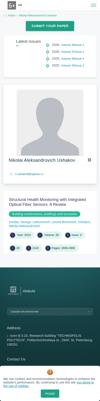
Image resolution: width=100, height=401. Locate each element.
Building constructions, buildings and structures (44, 214)
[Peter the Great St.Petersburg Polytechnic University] (13, 295)
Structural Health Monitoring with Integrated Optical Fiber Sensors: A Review (47, 202)
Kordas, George (20, 222)
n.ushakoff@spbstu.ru (29, 174)
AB (20, 5)
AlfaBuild (29, 291)
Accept (50, 393)
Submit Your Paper (50, 26)
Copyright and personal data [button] (24, 311)
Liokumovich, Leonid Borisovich (54, 222)
